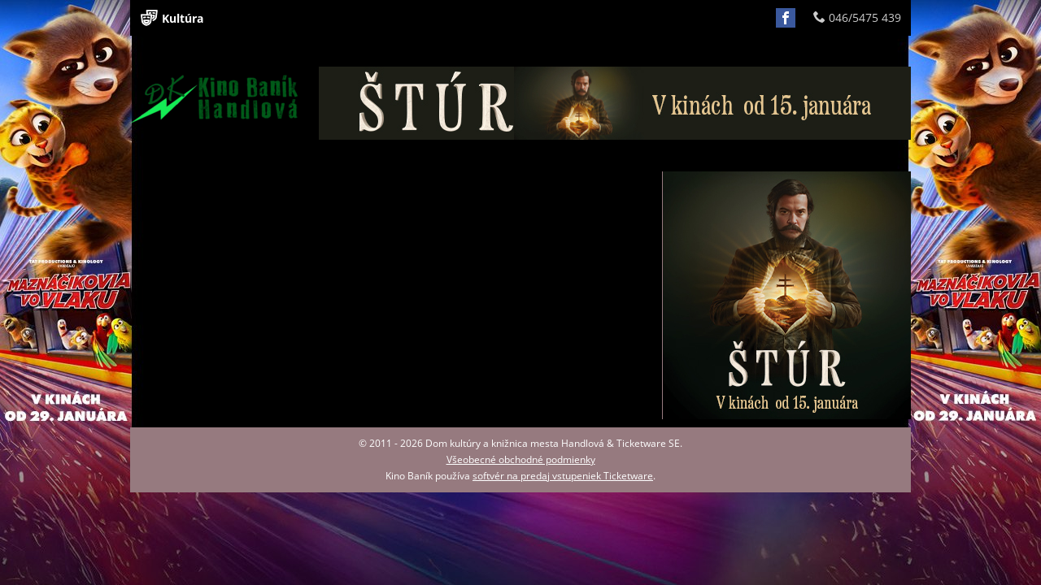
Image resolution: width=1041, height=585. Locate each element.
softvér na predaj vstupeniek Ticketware (563, 476)
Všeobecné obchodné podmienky (520, 459)
